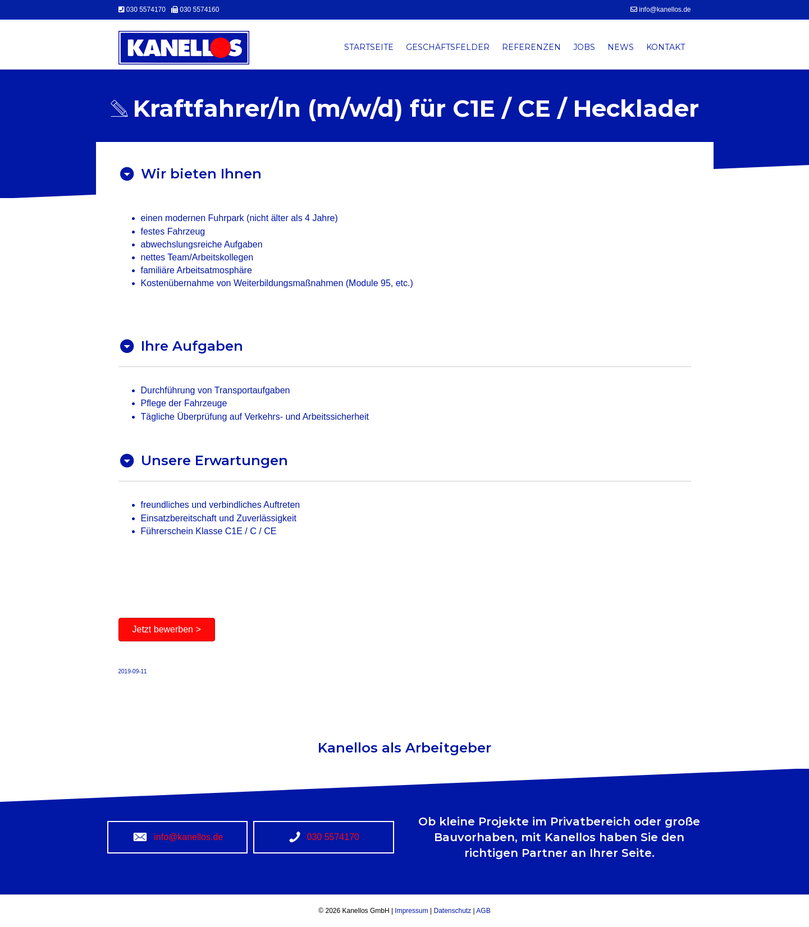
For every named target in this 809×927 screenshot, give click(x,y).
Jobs (584, 47)
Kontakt (665, 47)
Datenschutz (451, 911)
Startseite (369, 47)
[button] (166, 629)
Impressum (412, 911)
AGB (483, 911)
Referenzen (531, 47)
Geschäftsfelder (448, 47)
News (620, 47)
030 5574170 (146, 9)
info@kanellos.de (665, 9)
